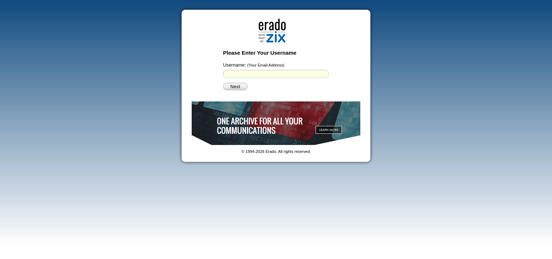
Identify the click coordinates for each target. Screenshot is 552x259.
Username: (253, 65)
